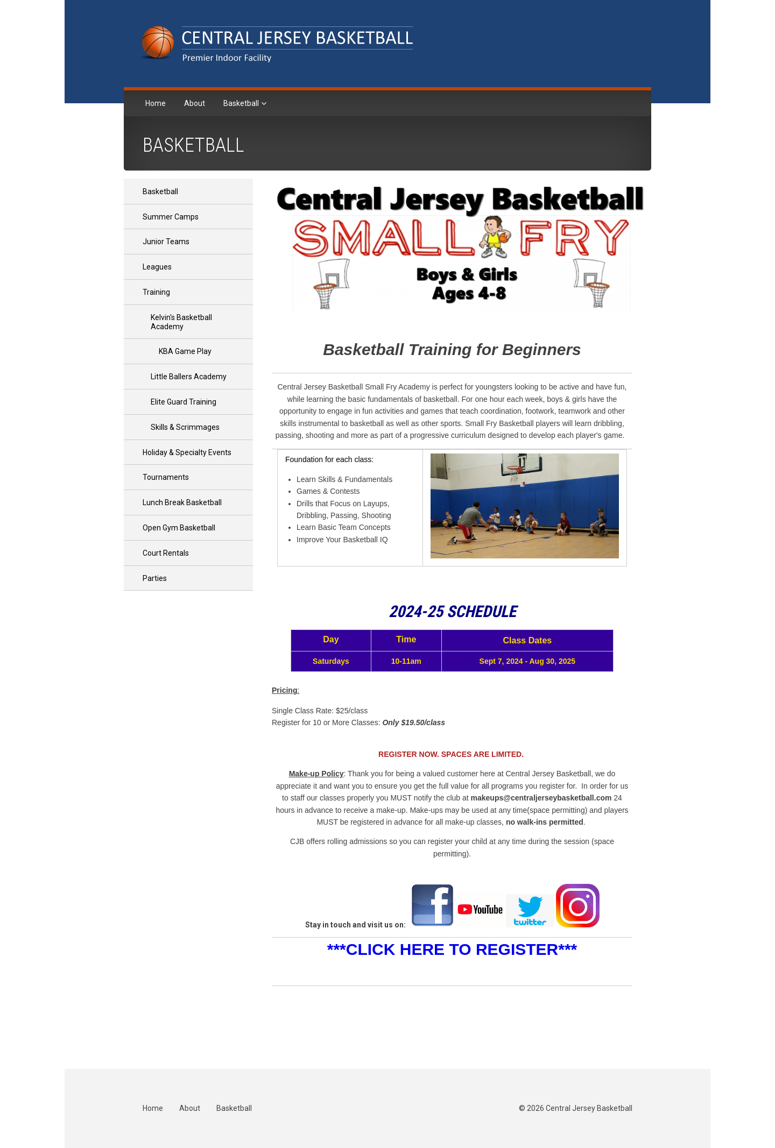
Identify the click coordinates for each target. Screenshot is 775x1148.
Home (155, 103)
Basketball (241, 103)
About (194, 103)
